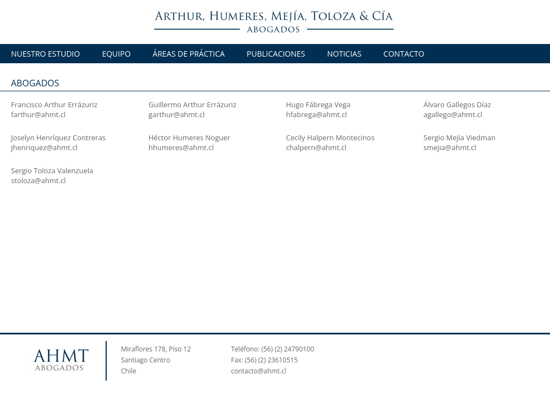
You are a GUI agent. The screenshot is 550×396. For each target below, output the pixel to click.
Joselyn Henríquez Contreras (58, 137)
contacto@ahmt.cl (259, 371)
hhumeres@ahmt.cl (181, 147)
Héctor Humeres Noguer (189, 137)
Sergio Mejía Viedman (460, 137)
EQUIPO (116, 53)
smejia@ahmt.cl (450, 147)
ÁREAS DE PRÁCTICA (189, 53)
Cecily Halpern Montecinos (330, 137)
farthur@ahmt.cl (38, 114)
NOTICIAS (344, 53)
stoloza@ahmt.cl (38, 180)
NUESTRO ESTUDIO (45, 53)
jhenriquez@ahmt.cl (44, 147)
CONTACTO (403, 53)
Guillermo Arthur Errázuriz (192, 104)
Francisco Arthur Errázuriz (54, 104)
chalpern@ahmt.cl (316, 147)
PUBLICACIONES (276, 53)
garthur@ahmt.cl (176, 114)
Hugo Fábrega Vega (318, 104)
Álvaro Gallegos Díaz (457, 104)
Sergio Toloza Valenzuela (52, 170)
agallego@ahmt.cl (453, 114)
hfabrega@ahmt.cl (316, 114)
